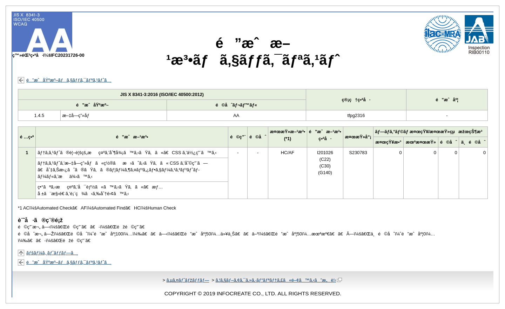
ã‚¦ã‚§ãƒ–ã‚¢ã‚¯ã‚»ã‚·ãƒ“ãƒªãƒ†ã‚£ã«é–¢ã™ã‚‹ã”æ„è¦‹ (278, 280)
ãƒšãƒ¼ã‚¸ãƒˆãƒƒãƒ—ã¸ (52, 252)
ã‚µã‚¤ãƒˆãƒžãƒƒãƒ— (187, 280)
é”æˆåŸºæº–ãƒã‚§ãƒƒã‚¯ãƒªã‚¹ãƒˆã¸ (69, 80)
